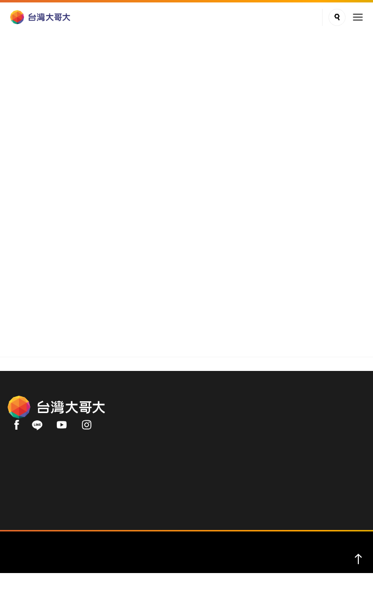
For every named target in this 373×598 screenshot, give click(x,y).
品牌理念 (62, 118)
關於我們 (22, 118)
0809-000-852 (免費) (40, 493)
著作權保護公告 (244, 569)
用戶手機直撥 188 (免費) (46, 483)
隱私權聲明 (158, 569)
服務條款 (197, 569)
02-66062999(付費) (38, 504)
